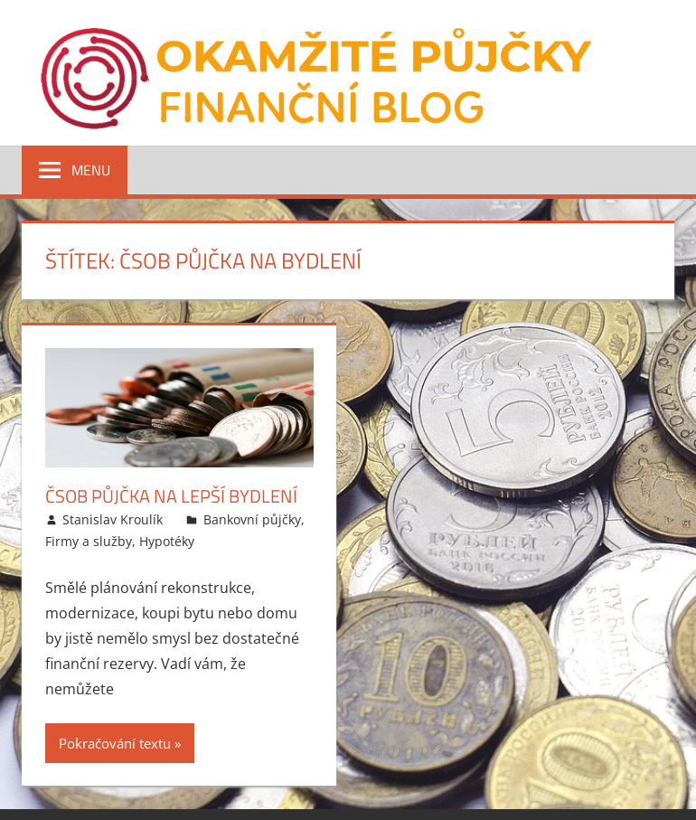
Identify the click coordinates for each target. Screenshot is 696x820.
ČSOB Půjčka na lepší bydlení (171, 496)
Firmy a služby (88, 541)
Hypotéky (166, 541)
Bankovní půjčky (252, 519)
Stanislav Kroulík (112, 519)
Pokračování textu (115, 743)
